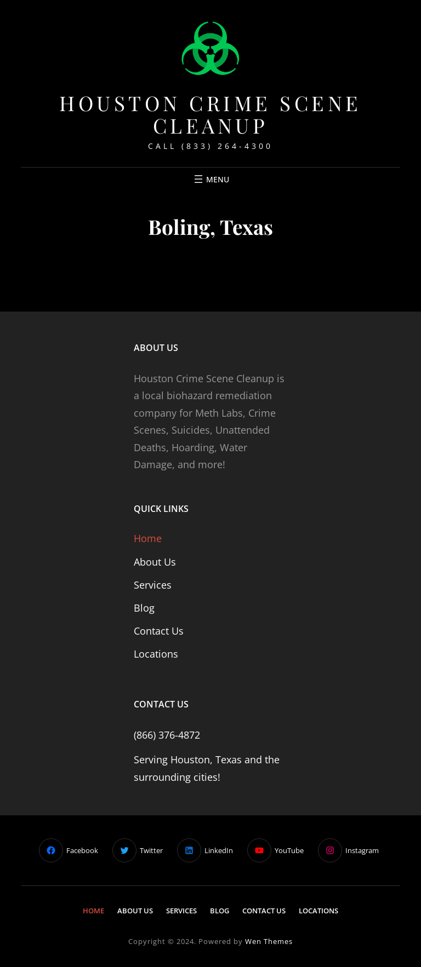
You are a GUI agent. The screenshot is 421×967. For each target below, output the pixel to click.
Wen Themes (269, 941)
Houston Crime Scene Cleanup (210, 114)
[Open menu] (210, 179)
